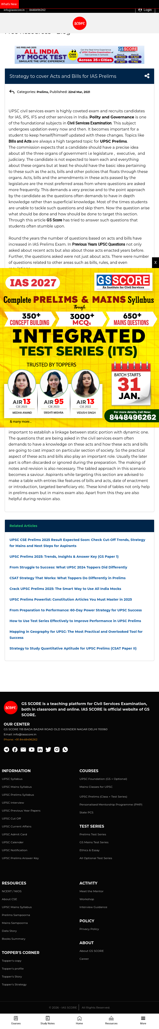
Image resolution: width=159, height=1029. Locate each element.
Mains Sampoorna (15, 923)
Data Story (9, 931)
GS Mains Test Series (94, 842)
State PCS (87, 812)
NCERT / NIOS (12, 891)
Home (79, 1020)
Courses (16, 1020)
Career (84, 958)
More (143, 1020)
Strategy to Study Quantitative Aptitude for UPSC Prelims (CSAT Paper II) (73, 648)
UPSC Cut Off (11, 818)
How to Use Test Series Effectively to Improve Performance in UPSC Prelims (75, 621)
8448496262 (37, 10)
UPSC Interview (13, 802)
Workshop (87, 899)
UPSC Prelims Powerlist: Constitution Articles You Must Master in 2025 (71, 599)
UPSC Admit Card (14, 834)
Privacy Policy (89, 929)
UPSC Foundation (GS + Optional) (103, 779)
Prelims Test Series (93, 834)
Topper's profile (13, 968)
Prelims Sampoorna (16, 915)
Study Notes (48, 1020)
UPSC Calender (13, 842)
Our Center (17, 724)
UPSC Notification (14, 850)
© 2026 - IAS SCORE (63, 1007)
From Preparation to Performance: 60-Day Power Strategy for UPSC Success (76, 610)
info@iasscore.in (14, 10)
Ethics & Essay (90, 850)
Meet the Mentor (92, 891)
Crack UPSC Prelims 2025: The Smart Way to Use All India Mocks (65, 589)
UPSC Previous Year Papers (21, 810)
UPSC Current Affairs (16, 826)
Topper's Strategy (14, 984)
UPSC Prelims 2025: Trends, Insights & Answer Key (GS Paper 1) (64, 556)
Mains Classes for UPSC (96, 786)
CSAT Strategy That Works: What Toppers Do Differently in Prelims (68, 578)
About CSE (9, 899)
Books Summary (13, 938)
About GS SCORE (92, 951)
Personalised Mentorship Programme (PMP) (111, 804)
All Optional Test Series (96, 858)
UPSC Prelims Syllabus (18, 794)
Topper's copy (11, 960)
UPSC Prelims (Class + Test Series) (103, 796)
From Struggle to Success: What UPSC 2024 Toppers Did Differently (68, 567)
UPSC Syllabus (12, 779)
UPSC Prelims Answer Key (20, 858)
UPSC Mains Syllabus (17, 786)
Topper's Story (12, 976)
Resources (111, 1020)
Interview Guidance (94, 907)
